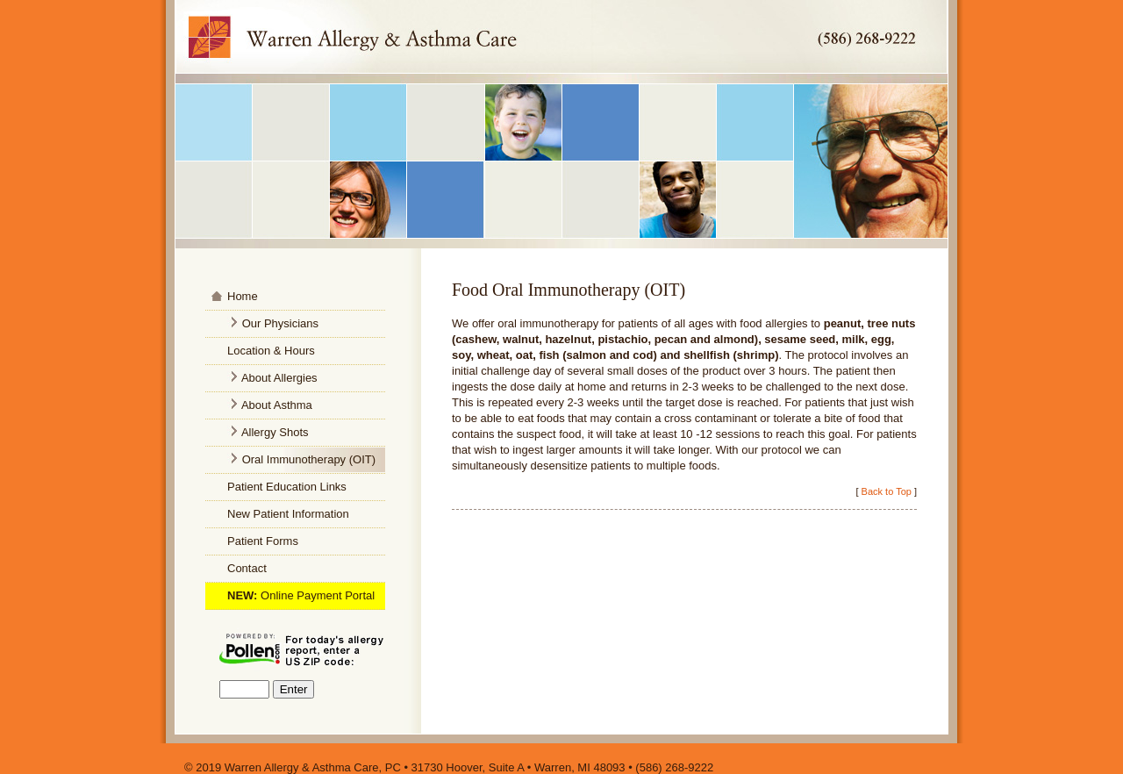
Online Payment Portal (318, 595)
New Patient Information (288, 513)
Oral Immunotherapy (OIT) (309, 459)
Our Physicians (280, 323)
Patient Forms (262, 541)
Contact (247, 568)
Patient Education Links (287, 486)
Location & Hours (271, 350)
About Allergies (278, 377)
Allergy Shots (275, 432)
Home (242, 296)
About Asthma (276, 405)
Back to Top (887, 491)
